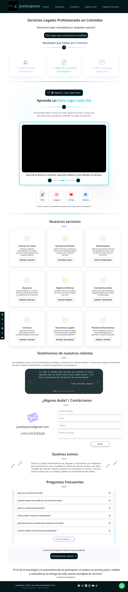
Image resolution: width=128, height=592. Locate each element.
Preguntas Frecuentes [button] (110, 7)
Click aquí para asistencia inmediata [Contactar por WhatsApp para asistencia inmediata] (66, 35)
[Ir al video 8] (70, 180)
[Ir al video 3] (58, 180)
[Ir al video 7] (68, 180)
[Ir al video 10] (74, 180)
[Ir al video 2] (56, 180)
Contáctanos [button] (74, 7)
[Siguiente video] (78, 180)
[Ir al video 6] (66, 180)
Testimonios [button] (59, 7)
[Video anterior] (50, 180)
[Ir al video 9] (72, 180)
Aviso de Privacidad (43, 588)
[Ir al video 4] (60, 180)
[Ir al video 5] (63, 180)
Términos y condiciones (29, 588)
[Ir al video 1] (54, 180)
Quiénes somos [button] (91, 7)
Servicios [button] (46, 7)
